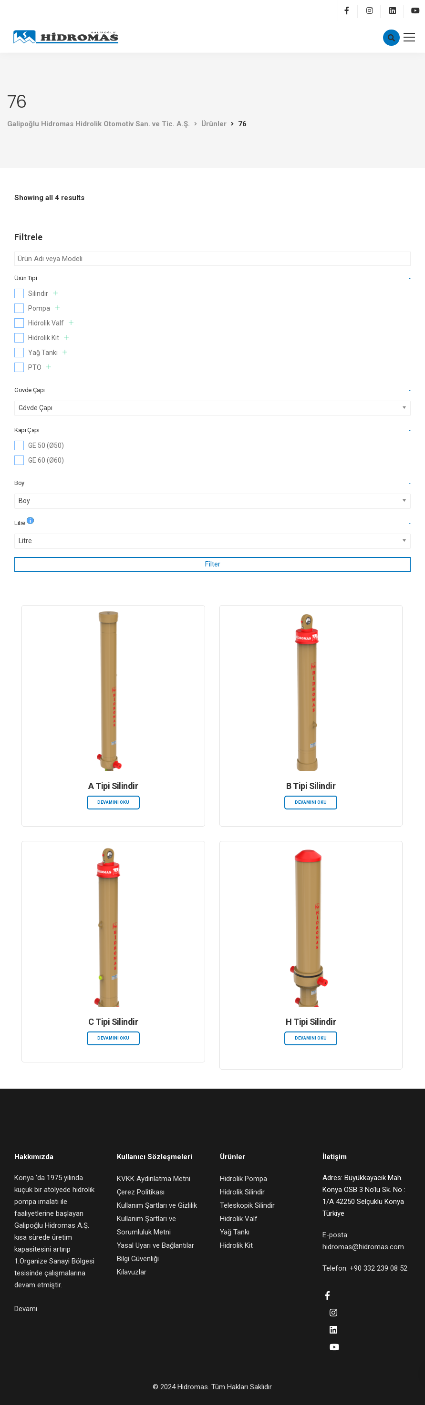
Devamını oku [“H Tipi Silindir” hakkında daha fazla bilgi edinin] (311, 1038)
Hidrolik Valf (50, 323)
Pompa (44, 308)
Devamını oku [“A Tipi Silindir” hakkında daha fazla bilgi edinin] (113, 802)
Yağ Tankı (47, 352)
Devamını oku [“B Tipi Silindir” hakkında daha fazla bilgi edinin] (311, 802)
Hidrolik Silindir (242, 1192)
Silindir (43, 293)
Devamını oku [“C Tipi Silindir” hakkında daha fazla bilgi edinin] (113, 1038)
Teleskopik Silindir (247, 1205)
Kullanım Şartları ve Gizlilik (157, 1205)
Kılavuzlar (131, 1272)
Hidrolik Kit (48, 338)
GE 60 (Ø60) (46, 460)
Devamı (25, 1308)
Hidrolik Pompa (243, 1178)
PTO (39, 367)
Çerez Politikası (141, 1192)
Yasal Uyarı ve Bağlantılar (155, 1245)
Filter (212, 564)
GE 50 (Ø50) (46, 445)
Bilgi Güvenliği (138, 1258)
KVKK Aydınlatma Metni (153, 1178)
